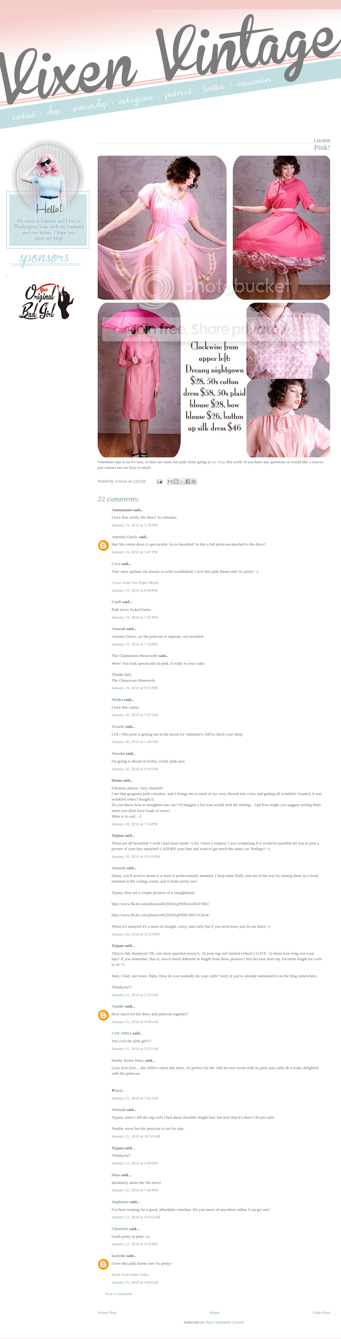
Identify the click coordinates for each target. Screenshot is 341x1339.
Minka (117, 699)
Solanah (119, 628)
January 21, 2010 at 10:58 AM (136, 1136)
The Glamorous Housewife (134, 655)
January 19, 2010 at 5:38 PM (135, 525)
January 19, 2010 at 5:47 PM (135, 552)
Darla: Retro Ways (128, 1060)
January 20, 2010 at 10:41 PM (136, 856)
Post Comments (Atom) (225, 1322)
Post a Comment (118, 1293)
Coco (116, 563)
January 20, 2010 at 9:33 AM (135, 769)
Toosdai (118, 753)
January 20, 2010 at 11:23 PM (136, 934)
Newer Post (107, 1312)
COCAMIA (121, 1033)
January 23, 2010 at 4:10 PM (135, 1244)
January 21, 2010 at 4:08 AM (135, 1021)
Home (215, 1312)
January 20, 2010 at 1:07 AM (135, 714)
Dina (116, 1175)
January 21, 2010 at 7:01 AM (135, 1098)
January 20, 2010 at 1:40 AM (135, 741)
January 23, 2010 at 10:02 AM (136, 1217)
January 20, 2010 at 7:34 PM (135, 824)
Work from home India (130, 1274)
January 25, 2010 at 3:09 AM (135, 1282)
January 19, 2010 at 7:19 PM (135, 644)
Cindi (116, 601)
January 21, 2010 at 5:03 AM (135, 1048)
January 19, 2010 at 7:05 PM (135, 617)
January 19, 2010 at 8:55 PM (135, 687)
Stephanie (120, 1201)
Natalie (118, 1006)
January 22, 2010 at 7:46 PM (135, 1190)
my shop (218, 462)
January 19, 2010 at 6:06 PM (135, 590)
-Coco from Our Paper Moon (135, 582)
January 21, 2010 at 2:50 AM (135, 994)
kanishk (118, 1255)
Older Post (321, 1312)
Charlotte (120, 1228)
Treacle (118, 726)
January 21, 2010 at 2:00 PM (135, 1163)
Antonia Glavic (125, 536)
